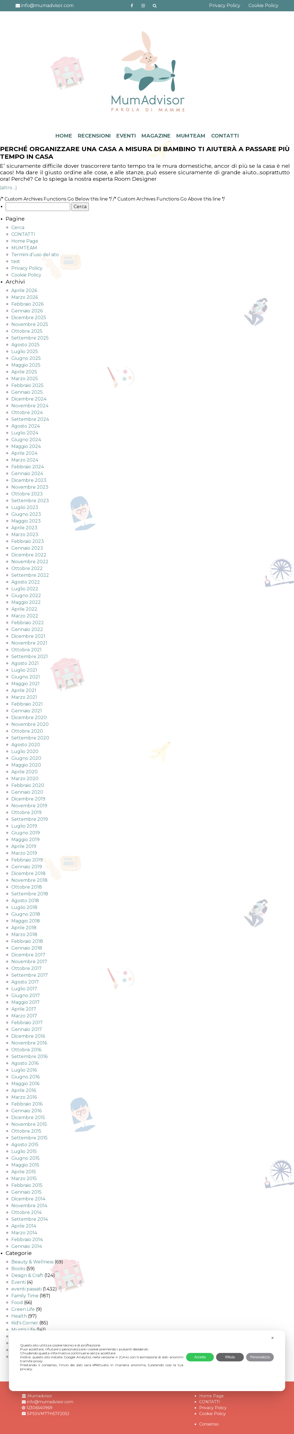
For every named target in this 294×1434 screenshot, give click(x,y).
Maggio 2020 (26, 765)
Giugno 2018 (25, 914)
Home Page (24, 241)
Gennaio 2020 (27, 792)
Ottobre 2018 (26, 887)
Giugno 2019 (25, 832)
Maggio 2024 (26, 446)
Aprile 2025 (24, 372)
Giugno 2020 (26, 758)
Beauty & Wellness (32, 1262)
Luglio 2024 (24, 433)
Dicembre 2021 (28, 636)
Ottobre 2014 (26, 1212)
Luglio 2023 (24, 507)
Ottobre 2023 (27, 494)
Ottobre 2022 (27, 568)
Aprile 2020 (24, 771)
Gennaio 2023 (27, 548)
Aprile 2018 (24, 927)
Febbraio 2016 (26, 1104)
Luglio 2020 (24, 751)
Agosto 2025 (25, 344)
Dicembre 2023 (28, 480)
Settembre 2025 (30, 338)
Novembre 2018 (29, 880)
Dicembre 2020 (29, 717)
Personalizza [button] (260, 1357)
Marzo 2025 (24, 378)
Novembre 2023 (29, 487)
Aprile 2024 (24, 453)
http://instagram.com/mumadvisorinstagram (143, 5)
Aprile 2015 (23, 1171)
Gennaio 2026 (27, 311)
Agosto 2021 (25, 663)
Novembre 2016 (29, 1043)
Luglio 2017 (24, 988)
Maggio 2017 (25, 1002)
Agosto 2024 (25, 426)
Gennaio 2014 (26, 1246)
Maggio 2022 (26, 602)
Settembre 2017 (29, 975)
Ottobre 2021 (26, 649)
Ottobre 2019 (26, 812)
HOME (63, 136)
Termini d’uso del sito (35, 254)
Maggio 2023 (26, 521)
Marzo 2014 (24, 1232)
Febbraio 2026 (27, 304)
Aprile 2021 (23, 690)
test (15, 261)
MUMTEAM (190, 136)
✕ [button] (272, 1338)
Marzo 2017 (24, 1016)
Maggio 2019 (25, 839)
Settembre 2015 (29, 1138)
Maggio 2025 (25, 365)
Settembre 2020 (30, 738)
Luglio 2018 (24, 907)
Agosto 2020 (25, 744)
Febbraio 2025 (27, 385)
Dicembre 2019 (28, 799)
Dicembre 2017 (28, 955)
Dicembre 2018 (28, 873)
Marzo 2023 (24, 534)
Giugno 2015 (25, 1158)
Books (18, 1268)
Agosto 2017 (25, 982)
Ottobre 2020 (27, 731)
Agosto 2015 (24, 1144)
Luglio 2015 (24, 1151)
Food (17, 1302)
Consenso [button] (209, 1424)
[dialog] (147, 1360)
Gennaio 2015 (26, 1192)
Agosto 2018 (25, 900)
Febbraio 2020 (27, 785)
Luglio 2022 (24, 588)
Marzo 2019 (24, 853)
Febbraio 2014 (27, 1239)
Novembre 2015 (29, 1124)
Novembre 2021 (29, 643)
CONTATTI (225, 136)
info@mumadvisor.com (45, 5)
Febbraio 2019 (27, 860)
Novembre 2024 (29, 405)
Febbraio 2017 (27, 1022)
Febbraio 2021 (27, 704)
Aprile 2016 (23, 1090)
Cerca (17, 227)
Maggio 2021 (25, 683)
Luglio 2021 (24, 670)
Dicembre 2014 (28, 1199)
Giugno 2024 (26, 439)
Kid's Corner (24, 1323)
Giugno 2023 (26, 514)
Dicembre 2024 (28, 399)
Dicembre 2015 (28, 1117)
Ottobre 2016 (26, 1049)
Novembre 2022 (29, 561)
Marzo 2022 (24, 616)
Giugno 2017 (25, 995)
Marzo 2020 (24, 778)
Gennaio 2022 (27, 629)
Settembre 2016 (29, 1056)
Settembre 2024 (30, 419)
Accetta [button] (200, 1357)
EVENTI (126, 136)
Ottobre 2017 (26, 968)
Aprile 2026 (24, 290)
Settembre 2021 (29, 656)
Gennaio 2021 (26, 710)
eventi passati (26, 1289)
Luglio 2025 (24, 351)
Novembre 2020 (30, 724)
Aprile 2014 (23, 1226)
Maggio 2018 (25, 921)
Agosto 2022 (25, 582)
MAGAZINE (156, 136)
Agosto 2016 (24, 1063)
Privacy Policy (224, 5)
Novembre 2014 (29, 1205)
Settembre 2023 (30, 500)
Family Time (24, 1295)
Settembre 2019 (29, 819)
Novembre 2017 (29, 961)
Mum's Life (23, 1329)
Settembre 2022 (30, 575)
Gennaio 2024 (27, 473)
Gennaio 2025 (27, 392)
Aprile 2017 (23, 1009)
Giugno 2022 (26, 595)
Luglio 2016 (24, 1070)
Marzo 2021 (24, 697)
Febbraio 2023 (27, 541)
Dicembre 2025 (28, 317)
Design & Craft (27, 1275)
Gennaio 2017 (26, 1029)
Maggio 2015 (25, 1165)
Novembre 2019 (29, 805)
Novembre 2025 (29, 324)
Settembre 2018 (29, 893)
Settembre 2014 (29, 1219)
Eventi (18, 1282)
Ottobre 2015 (26, 1131)
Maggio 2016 (25, 1083)
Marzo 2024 (24, 460)
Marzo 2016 (24, 1097)
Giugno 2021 (25, 677)
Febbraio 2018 (27, 941)
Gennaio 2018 (26, 948)
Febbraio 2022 (27, 622)
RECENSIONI (94, 136)
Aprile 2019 (23, 846)
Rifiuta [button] (230, 1357)
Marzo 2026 (24, 297)
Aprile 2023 (24, 527)
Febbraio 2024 (27, 466)
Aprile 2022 (24, 609)
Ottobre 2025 (26, 331)
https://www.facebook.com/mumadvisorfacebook (131, 5)
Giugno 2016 (25, 1077)
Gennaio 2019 (26, 866)
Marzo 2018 (24, 934)
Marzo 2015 (24, 1178)
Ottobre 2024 (27, 412)
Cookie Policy (263, 5)
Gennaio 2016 (26, 1110)
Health (19, 1316)
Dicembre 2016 (28, 1036)
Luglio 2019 (24, 826)
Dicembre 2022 (28, 555)
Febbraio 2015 (26, 1185)
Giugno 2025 (26, 358)
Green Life (23, 1309)
